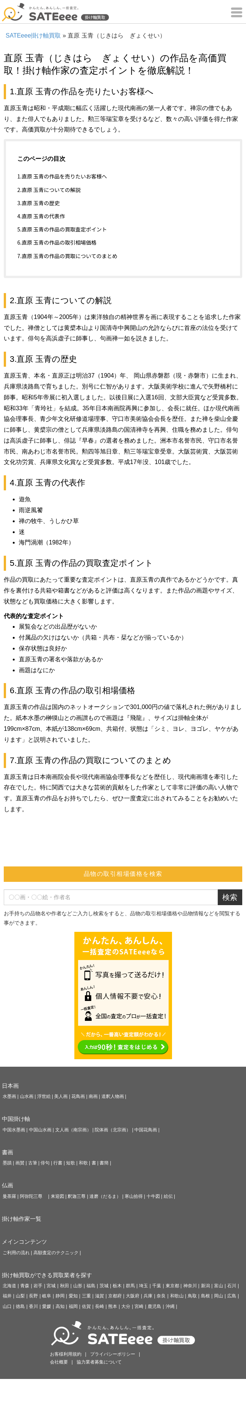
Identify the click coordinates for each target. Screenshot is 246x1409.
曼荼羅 (9, 1196)
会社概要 (59, 1362)
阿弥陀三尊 (33, 1196)
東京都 (172, 1285)
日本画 (10, 1085)
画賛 (19, 1163)
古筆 (32, 1163)
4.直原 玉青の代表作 (41, 216)
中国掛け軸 (16, 1119)
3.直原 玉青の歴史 (38, 203)
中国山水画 (40, 1129)
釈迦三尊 (77, 1196)
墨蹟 (7, 1163)
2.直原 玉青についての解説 (48, 190)
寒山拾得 (134, 1196)
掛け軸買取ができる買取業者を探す (47, 1275)
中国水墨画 (14, 1129)
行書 (57, 1163)
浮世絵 (44, 1096)
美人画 (61, 1096)
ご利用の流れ (16, 1252)
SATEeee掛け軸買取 (33, 35)
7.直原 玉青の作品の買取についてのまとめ (67, 256)
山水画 (26, 1096)
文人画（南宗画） (73, 1129)
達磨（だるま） (105, 1196)
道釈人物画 (112, 1096)
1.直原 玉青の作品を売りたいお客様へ (62, 176)
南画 (93, 1096)
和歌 (83, 1163)
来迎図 (57, 1196)
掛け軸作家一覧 (21, 1218)
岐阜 (46, 1296)
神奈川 (190, 1285)
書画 (7, 1152)
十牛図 (153, 1196)
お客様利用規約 (65, 1354)
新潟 (205, 1285)
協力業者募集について (99, 1362)
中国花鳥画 (145, 1129)
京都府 (115, 1296)
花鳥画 (78, 1096)
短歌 (70, 1163)
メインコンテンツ (24, 1241)
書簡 (104, 1163)
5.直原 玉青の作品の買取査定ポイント (62, 229)
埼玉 (143, 1285)
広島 (231, 1296)
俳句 (45, 1163)
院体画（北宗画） (113, 1129)
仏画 (7, 1185)
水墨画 (9, 1096)
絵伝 (168, 1196)
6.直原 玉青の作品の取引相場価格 (57, 242)
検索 (229, 897)
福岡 (73, 1306)
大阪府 (132, 1296)
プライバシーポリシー (112, 1354)
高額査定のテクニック (55, 1252)
